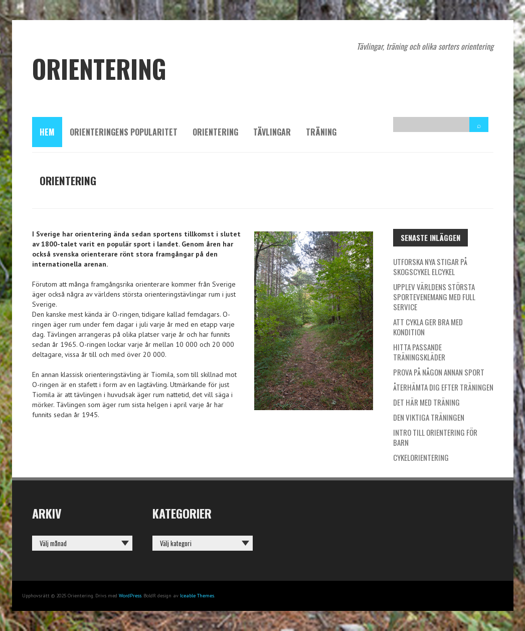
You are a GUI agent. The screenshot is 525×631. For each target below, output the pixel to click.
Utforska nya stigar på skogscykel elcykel (430, 266)
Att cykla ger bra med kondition (428, 326)
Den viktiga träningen (428, 417)
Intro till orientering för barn (435, 437)
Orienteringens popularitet (124, 132)
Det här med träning (426, 402)
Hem (47, 132)
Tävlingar (272, 132)
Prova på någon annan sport (438, 371)
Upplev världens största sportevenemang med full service (434, 296)
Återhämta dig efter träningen (443, 387)
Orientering (215, 132)
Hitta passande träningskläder (419, 351)
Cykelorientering (421, 457)
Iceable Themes (197, 595)
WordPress (130, 595)
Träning (321, 132)
